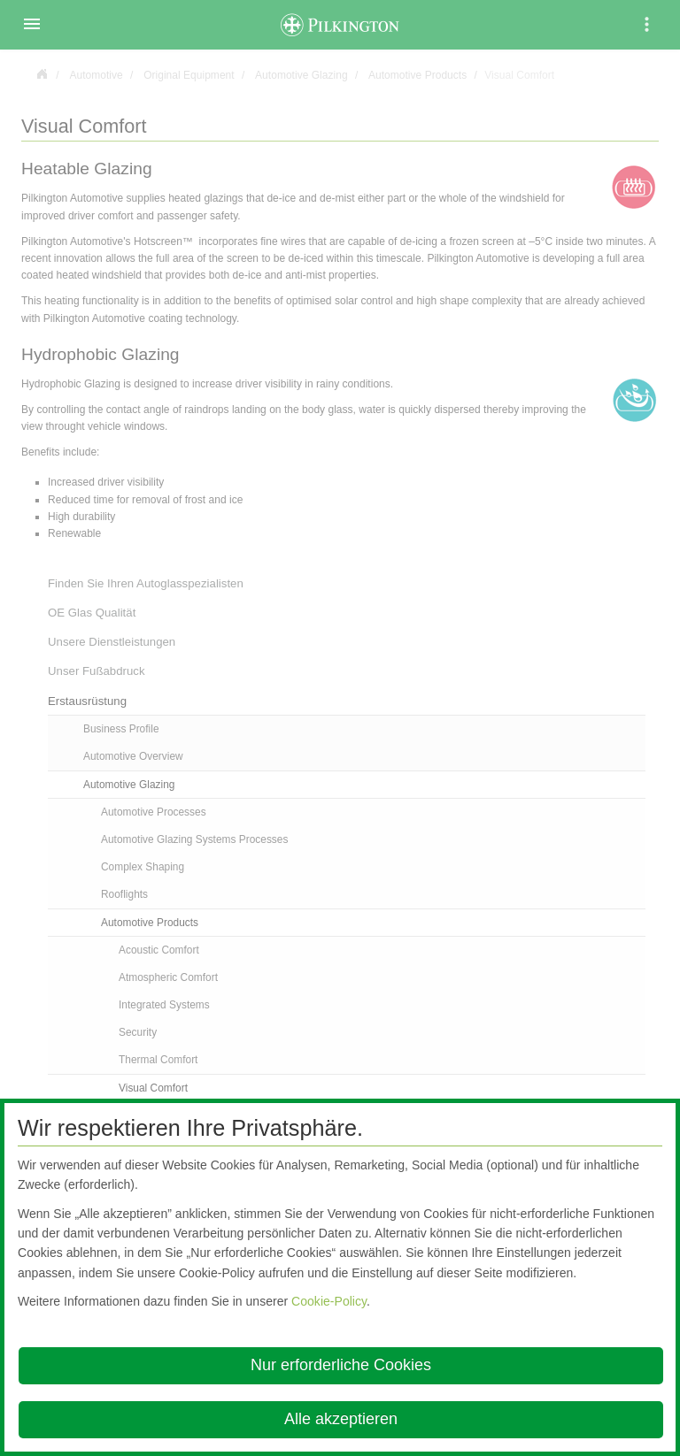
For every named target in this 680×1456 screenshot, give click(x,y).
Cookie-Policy (329, 1301)
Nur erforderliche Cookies (341, 1365)
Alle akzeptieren (341, 1419)
